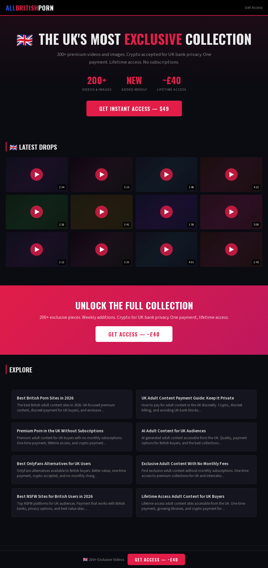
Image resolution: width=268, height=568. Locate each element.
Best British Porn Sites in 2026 (45, 398)
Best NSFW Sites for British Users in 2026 (55, 497)
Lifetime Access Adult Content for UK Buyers (183, 497)
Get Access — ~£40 (134, 334)
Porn (30, 7)
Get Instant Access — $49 (134, 108)
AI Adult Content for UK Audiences (174, 431)
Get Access (253, 7)
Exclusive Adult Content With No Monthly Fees (185, 464)
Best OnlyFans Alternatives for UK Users (54, 464)
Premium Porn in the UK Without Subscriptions (60, 431)
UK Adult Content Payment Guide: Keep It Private (188, 398)
